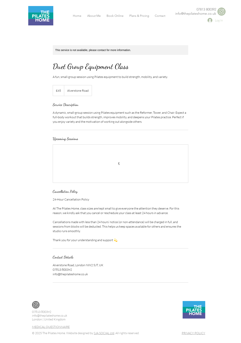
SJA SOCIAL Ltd (104, 333)
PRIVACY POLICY (193, 333)
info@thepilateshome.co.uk (195, 13)
